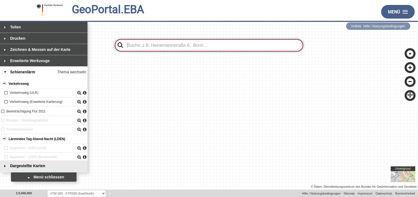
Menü (398, 12)
